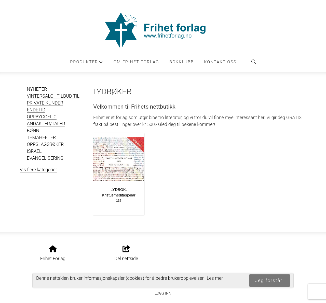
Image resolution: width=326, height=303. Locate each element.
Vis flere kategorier (38, 169)
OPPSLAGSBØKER (45, 144)
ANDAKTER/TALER (46, 123)
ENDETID (36, 109)
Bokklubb (181, 62)
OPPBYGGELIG (42, 116)
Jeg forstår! (269, 280)
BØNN (33, 130)
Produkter (86, 63)
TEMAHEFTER (41, 137)
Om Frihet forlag (136, 62)
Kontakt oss (220, 62)
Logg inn (163, 293)
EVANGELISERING (45, 158)
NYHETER (37, 89)
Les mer (215, 278)
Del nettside (126, 253)
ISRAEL (34, 151)
